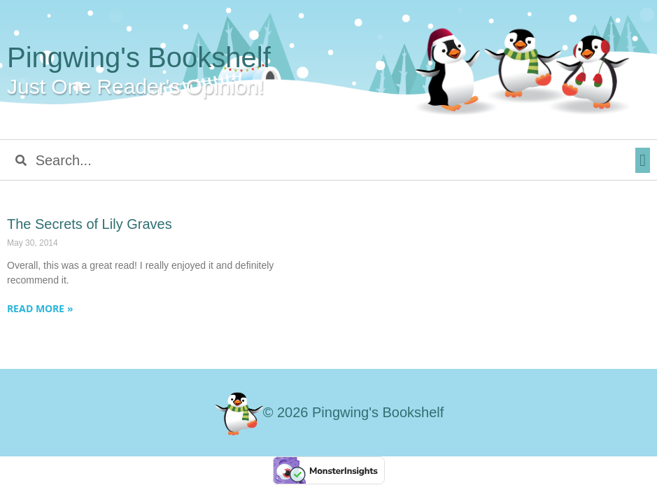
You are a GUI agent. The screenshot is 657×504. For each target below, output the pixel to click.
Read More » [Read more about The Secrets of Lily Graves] (40, 308)
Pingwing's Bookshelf (139, 57)
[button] (642, 160)
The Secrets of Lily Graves (89, 224)
